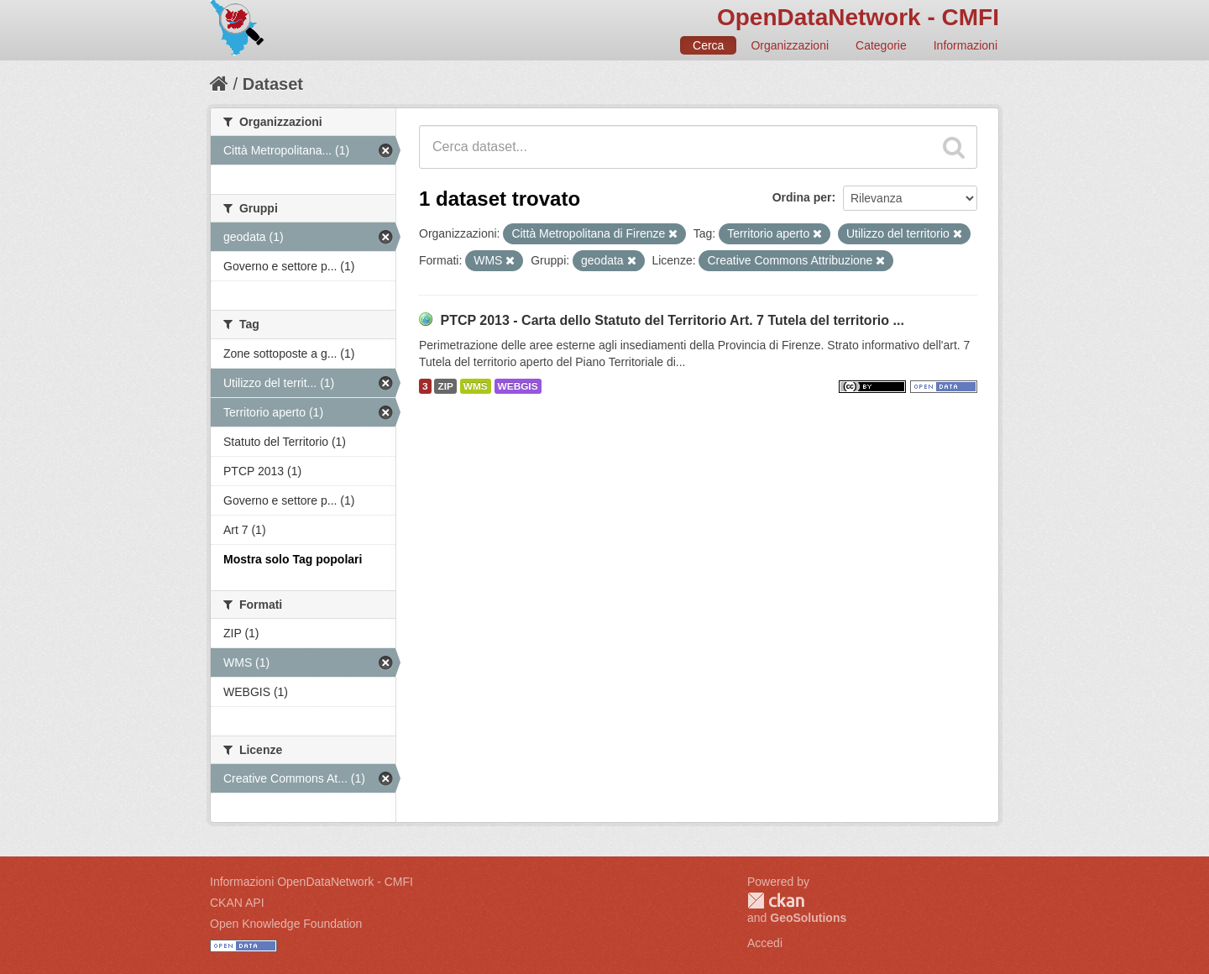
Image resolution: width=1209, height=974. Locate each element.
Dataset (273, 84)
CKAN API (237, 902)
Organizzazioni (790, 45)
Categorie (881, 45)
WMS (475, 386)
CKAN (775, 900)
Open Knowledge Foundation (286, 923)
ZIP (445, 386)
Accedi (764, 943)
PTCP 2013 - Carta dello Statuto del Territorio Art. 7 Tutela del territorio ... (671, 320)
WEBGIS (518, 386)
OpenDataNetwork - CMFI (858, 17)
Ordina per (802, 197)
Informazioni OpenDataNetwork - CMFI (311, 881)
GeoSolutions (808, 917)
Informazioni (965, 45)
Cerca (708, 45)
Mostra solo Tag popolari (292, 559)
